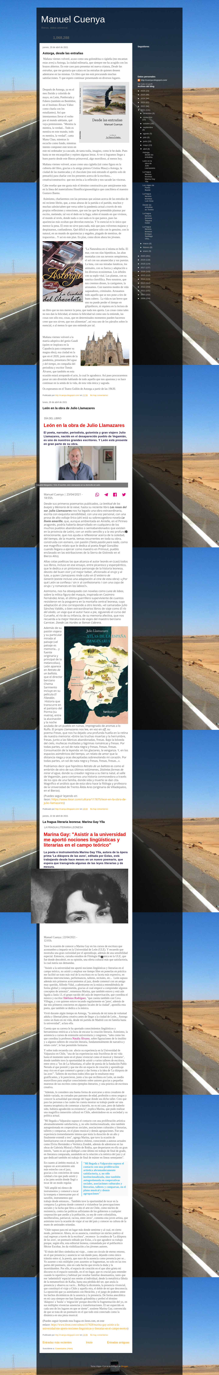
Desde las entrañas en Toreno (148, 207)
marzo (146, 243)
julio (145, 137)
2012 (143, 287)
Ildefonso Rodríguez (74, 998)
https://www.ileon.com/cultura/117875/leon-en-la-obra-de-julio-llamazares (85, 801)
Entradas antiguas (118, 1342)
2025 (143, 95)
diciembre (147, 113)
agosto (146, 133)
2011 (143, 291)
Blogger (124, 1366)
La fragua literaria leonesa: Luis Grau (148, 197)
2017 (143, 267)
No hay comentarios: (99, 395)
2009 (143, 298)
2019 (143, 260)
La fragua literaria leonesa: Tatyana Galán (147, 218)
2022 (143, 106)
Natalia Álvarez (81, 1038)
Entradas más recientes (57, 1342)
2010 (143, 294)
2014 (143, 279)
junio (145, 141)
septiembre (148, 127)
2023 (143, 102)
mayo (145, 145)
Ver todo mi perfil (145, 84)
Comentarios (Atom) (64, 1348)
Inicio (89, 1342)
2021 (143, 110)
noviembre (147, 117)
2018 (143, 264)
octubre (146, 123)
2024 (143, 98)
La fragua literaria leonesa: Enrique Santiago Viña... (148, 233)
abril (145, 149)
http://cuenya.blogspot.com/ (154, 80)
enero (146, 251)
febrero (146, 247)
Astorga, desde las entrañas (63, 53)
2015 (143, 275)
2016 (143, 271)
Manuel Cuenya (73, 19)
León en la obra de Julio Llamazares (69, 408)
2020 (143, 256)
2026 (143, 91)
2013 (143, 283)
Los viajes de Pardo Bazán (148, 187)
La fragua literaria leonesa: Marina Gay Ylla (74, 822)
